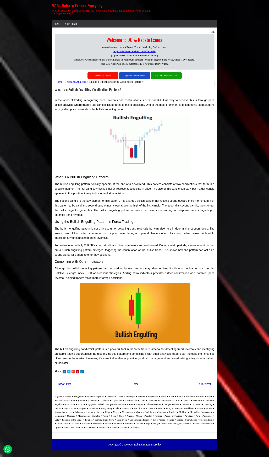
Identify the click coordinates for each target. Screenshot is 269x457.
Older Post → (207, 383)
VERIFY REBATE (71, 23)
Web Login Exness (103, 76)
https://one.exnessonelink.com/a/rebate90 (134, 51)
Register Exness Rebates (134, 76)
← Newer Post (63, 383)
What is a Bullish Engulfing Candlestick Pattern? (88, 90)
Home (57, 23)
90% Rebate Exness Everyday (77, 5)
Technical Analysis (75, 81)
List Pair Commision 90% (166, 76)
